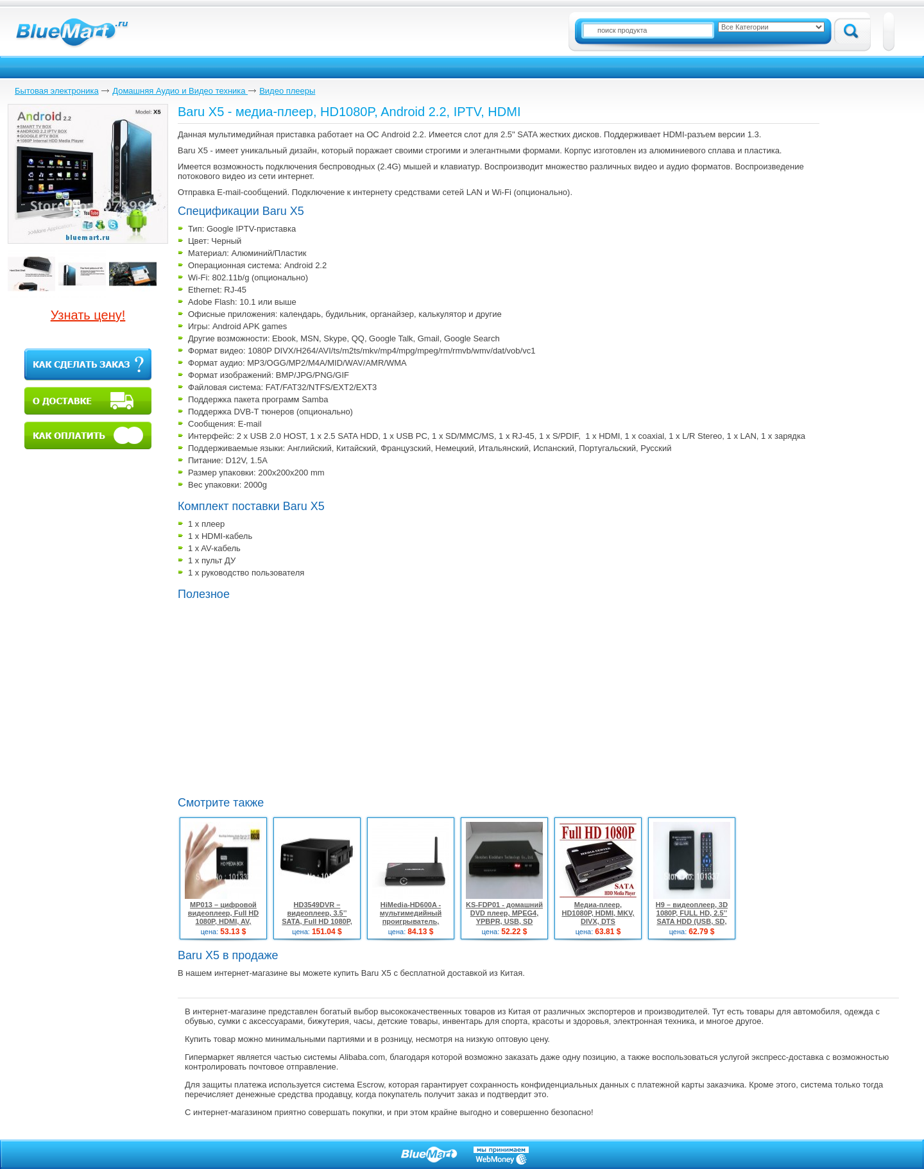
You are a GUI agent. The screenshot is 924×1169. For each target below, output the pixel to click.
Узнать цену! (88, 315)
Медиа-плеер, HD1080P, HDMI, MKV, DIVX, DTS (597, 913)
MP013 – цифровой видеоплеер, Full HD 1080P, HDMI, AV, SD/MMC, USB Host (223, 917)
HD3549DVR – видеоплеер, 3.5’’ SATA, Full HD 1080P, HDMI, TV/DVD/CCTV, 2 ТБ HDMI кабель (317, 921)
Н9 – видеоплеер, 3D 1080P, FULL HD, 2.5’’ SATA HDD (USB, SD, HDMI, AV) (692, 917)
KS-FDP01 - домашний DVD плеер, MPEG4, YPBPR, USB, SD (504, 913)
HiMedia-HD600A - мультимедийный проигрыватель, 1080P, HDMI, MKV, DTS (411, 917)
